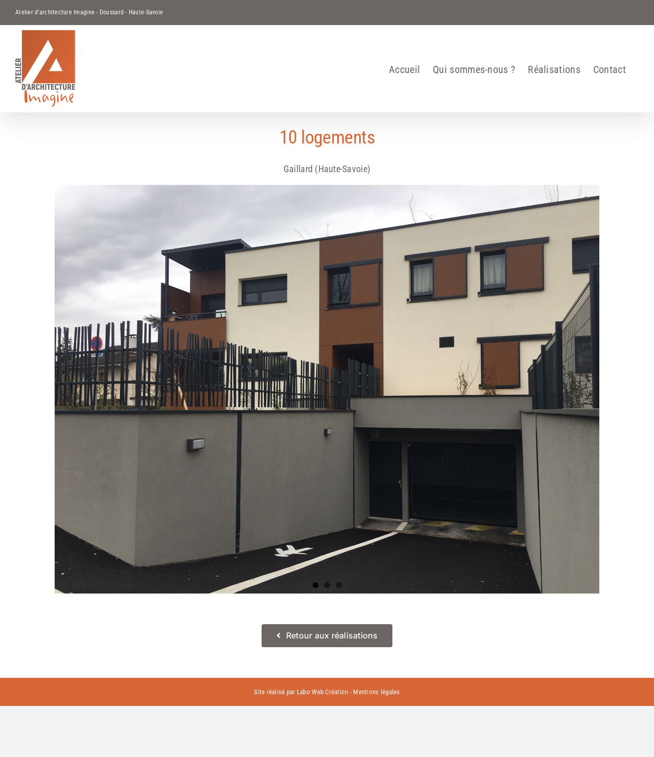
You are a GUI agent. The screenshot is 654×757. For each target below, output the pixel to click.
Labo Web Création (322, 692)
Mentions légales (376, 692)
